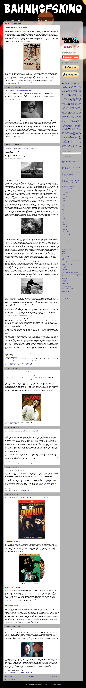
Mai (65, 240)
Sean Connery (64, 135)
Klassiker (64, 118)
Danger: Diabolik (17, 622)
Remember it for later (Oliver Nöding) (70, 275)
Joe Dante (75, 115)
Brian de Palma (75, 95)
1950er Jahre (64, 82)
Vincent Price (74, 145)
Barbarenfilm (71, 93)
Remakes (68, 129)
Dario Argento (76, 98)
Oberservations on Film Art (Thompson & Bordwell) (70, 273)
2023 (64, 198)
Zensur (76, 146)
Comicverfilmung (73, 97)
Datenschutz (48, 20)
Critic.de (63, 253)
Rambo (63, 129)
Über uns (33, 20)
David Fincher (74, 99)
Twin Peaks (67, 142)
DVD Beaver (64, 259)
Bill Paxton (67, 94)
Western (70, 146)
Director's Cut (68, 102)
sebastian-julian (48, 684)
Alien (68, 89)
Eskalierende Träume (66, 261)
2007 (64, 227)
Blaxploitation (76, 94)
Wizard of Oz (37, 622)
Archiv (42, 18)
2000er (10, 83)
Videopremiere (65, 145)
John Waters (77, 116)
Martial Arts (76, 124)
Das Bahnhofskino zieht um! (68, 159)
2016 (64, 211)
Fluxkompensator (65, 266)
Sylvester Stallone (74, 140)
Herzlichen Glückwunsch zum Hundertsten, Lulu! (20, 91)
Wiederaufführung (65, 291)
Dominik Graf (71, 103)
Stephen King (66, 138)
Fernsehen (64, 106)
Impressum (40, 20)
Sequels (71, 135)
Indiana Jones (71, 113)
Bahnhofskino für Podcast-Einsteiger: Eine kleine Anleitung (25, 18)
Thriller (64, 141)
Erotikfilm (66, 104)
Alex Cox (63, 89)
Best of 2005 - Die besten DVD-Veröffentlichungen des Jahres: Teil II (26, 498)
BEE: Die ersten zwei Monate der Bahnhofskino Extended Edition (69, 185)
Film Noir (79, 106)
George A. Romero (75, 108)
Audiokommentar (75, 90)
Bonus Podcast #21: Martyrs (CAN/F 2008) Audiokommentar (71, 168)
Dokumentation (65, 103)
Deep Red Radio (65, 254)
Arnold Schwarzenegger (76, 89)
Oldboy (32, 622)
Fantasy (72, 104)
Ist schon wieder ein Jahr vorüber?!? (16, 27)
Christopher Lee (65, 97)
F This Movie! (64, 263)
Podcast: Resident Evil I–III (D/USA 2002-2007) (71, 165)
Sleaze (70, 137)
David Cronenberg (66, 99)
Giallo (70, 109)
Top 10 (76, 141)
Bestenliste (14, 83)
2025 (64, 194)
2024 (64, 196)
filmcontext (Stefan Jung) (67, 264)
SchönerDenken (65, 277)
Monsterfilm (64, 125)
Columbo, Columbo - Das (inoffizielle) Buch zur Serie (17, 20)
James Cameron (69, 115)
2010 (64, 222)
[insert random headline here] (14, 470)
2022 (64, 200)
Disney (77, 102)
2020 (64, 203)
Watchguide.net (65, 289)
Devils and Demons (66, 256)
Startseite (7, 18)
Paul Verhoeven (69, 126)
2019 (64, 205)
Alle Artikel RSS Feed (66, 297)
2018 (64, 207)
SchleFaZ (78, 132)
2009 (64, 224)
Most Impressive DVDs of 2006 (21, 77)
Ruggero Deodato (65, 132)
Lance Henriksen (73, 121)
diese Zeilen (40, 375)
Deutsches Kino (77, 100)
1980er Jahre (69, 84)
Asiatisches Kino (67, 90)
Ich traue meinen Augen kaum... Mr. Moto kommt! (21, 372)
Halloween (64, 111)
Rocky (80, 129)
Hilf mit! (48, 18)
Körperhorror (64, 121)
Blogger (59, 684)
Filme (12, 364)
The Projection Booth (66, 286)
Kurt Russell (77, 120)
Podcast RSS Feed (65, 298)
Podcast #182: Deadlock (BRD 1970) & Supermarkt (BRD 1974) (70, 175)
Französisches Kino (74, 107)
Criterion (34, 122)
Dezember (66, 231)
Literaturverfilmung (71, 122)
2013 (64, 216)
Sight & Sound (65, 281)
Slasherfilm (64, 137)
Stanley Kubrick (77, 137)
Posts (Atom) (13, 679)
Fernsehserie (71, 106)
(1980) (44, 38)
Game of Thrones (65, 108)
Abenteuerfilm (75, 86)
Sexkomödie (64, 136)
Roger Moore (76, 131)
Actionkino (64, 87)
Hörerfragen (64, 113)
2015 (64, 213)
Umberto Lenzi (75, 142)
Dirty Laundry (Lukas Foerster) (68, 258)
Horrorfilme (74, 112)
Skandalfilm (74, 136)
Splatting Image (65, 283)
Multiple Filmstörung (66, 271)
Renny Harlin (74, 129)
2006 (64, 229)
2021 (64, 202)
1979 (64, 246)
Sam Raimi (73, 132)
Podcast (64, 128)
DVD (10, 364)
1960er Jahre (72, 82)
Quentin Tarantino (75, 128)
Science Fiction (74, 133)
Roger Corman (66, 131)
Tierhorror (71, 141)
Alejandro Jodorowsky (75, 87)
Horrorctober (64, 112)
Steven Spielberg (75, 138)
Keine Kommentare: (25, 82)
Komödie (74, 119)
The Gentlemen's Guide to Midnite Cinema (71, 285)
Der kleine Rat (69, 100)
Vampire (68, 144)
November (66, 238)
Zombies (64, 147)
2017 (64, 209)
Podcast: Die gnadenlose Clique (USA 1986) (71, 178)
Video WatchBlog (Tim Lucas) (68, 288)
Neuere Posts (9, 676)
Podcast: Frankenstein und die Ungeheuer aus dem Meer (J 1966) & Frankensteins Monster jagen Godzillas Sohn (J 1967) (70, 181)
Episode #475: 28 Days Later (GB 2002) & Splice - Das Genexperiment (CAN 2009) (70, 171)
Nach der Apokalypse (11, 630)
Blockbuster (65, 95)
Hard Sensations (65, 267)
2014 (64, 215)
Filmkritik (16, 364)
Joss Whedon (77, 117)
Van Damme (76, 144)
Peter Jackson (77, 126)
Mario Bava (68, 124)
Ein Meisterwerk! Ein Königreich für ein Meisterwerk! (21, 431)
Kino (18, 83)
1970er (79, 82)
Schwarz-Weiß (29, 364)
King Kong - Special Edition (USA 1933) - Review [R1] (21, 148)
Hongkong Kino (74, 111)
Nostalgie (77, 125)
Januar (65, 241)
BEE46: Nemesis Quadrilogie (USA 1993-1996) (70, 162)
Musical (70, 125)
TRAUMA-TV (55, 18)
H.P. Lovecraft (76, 109)
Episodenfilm (78, 103)
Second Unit (64, 278)
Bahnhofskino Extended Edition (71, 92)
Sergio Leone (77, 134)
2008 (64, 226)
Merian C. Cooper (22, 364)
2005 (64, 244)
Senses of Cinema (66, 280)
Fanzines (78, 104)
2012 (64, 218)
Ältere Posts (55, 676)
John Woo (64, 117)
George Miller (64, 109)
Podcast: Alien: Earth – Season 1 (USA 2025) (71, 188)
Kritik (72, 120)
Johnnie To (70, 117)
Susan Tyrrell (64, 140)
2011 (64, 220)
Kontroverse (65, 120)
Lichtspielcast (64, 269)
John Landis (71, 116)
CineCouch (64, 251)
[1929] (23, 135)
